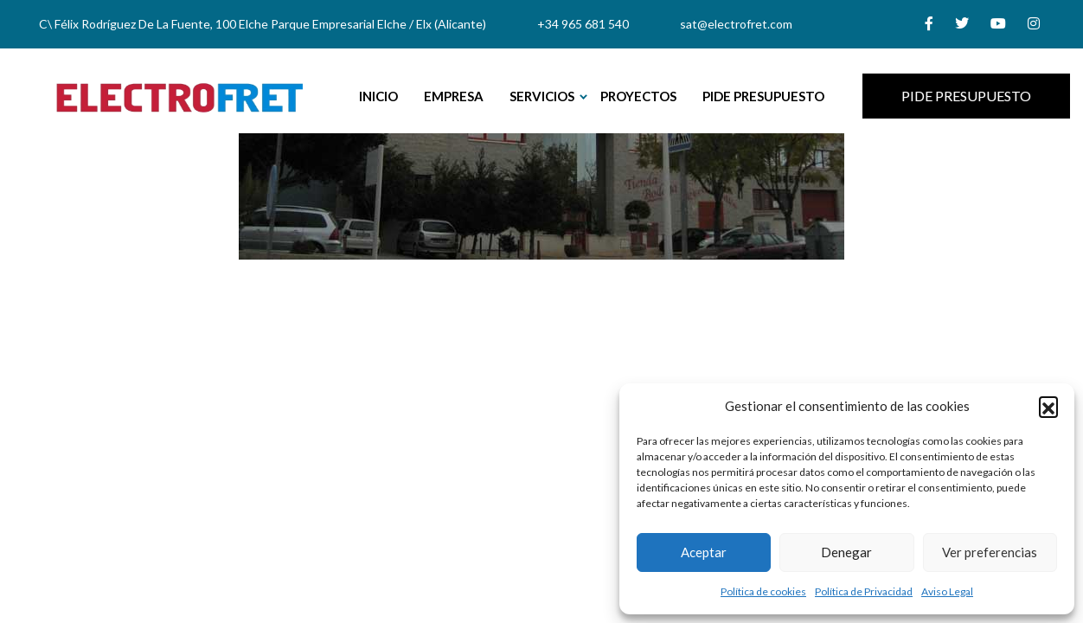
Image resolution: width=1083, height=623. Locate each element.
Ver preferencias (989, 552)
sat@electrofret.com (736, 23)
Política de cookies (763, 591)
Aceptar (704, 552)
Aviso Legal (947, 591)
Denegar (846, 552)
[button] (1048, 405)
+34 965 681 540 (583, 23)
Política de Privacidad (864, 591)
